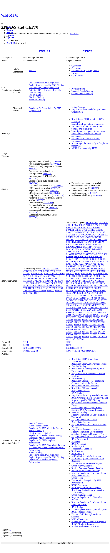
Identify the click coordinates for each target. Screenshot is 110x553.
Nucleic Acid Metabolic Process (85, 526)
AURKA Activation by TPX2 (84, 148)
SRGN (79, 295)
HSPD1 (84, 259)
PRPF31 (102, 283)
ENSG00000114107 (75, 348)
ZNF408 (100, 324)
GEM (98, 252)
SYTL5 (102, 298)
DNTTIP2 (102, 239)
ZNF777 (69, 336)
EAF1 (90, 242)
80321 (68, 342)
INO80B (95, 259)
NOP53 (82, 276)
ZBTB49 (70, 315)
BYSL (84, 230)
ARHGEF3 (71, 225)
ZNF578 (77, 332)
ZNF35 (85, 324)
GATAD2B (84, 252)
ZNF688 (85, 334)
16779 (68, 345)
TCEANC (70, 303)
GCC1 (92, 252)
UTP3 (83, 310)
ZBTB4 (86, 312)
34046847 (92, 193)
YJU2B (34, 288)
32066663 (58, 186)
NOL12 (69, 276)
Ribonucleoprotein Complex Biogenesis (88, 521)
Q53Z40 (34, 351)
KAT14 (69, 264)
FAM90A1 (99, 249)
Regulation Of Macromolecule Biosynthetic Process (84, 389)
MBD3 (94, 269)
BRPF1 (78, 230)
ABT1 (88, 222)
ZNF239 (77, 322)
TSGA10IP (92, 305)
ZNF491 (77, 329)
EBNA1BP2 (98, 242)
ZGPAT (81, 317)
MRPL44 (70, 273)
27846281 (54, 190)
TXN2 (84, 307)
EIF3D (69, 244)
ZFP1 (68, 317)
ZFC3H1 (97, 315)
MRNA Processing (79, 519)
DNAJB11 (93, 239)
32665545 (33, 178)
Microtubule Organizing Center (85, 70)
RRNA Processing (79, 485)
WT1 (94, 310)
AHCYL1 (46, 269)
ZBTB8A (78, 315)
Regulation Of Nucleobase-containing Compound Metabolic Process (45, 436)
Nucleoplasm (77, 451)
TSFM (84, 305)
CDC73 (86, 235)
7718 (25, 342)
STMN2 (98, 295)
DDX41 (78, 239)
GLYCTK (70, 254)
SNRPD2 (86, 293)
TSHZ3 (100, 305)
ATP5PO (97, 225)
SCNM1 (97, 288)
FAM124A (48, 273)
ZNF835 (85, 336)
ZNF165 (44, 51)
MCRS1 (69, 271)
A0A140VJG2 (72, 351)
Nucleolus (75, 441)
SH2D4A (102, 290)
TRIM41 (27, 288)
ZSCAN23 (80, 339)
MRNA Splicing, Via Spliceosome (86, 456)
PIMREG (100, 278)
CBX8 (92, 232)
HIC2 (91, 256)
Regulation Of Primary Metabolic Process (89, 395)
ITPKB (88, 261)
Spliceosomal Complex (81, 449)
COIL (82, 237)
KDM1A (88, 264)
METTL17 (84, 271)
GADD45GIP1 (72, 252)
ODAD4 (78, 278)
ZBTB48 (102, 312)
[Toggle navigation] (2, 23)
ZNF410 (69, 327)
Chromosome (77, 478)
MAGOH (86, 269)
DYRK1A (82, 242)
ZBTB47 (93, 312)
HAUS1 (69, 256)
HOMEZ (38, 276)
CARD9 (77, 232)
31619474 (33, 169)
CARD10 (55, 269)
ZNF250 (59, 288)
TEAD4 (78, 303)
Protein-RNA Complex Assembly (85, 470)
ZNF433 (93, 327)
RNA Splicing (77, 453)
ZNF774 (27, 293)
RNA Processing (78, 444)
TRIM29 (102, 303)
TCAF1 (97, 300)
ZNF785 (77, 336)
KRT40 (56, 276)
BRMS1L (70, 230)
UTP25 (77, 310)
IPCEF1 (69, 261)
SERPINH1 (80, 290)
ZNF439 (101, 327)
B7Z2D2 (83, 351)
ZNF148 (104, 317)
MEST (76, 271)
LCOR (80, 266)
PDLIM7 (53, 283)
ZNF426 (85, 327)
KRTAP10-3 (28, 278)
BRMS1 (96, 227)
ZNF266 (101, 322)
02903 (26, 345)
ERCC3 (69, 247)
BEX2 (83, 227)
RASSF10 (88, 286)
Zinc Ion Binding (36, 97)
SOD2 (100, 293)
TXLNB (77, 307)
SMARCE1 (77, 293)
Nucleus (32, 70)
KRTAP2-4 (50, 281)
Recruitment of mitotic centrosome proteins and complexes (86, 127)
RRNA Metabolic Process (82, 524)
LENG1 (86, 266)
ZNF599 (93, 332)
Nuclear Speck (77, 446)
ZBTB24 (78, 312)
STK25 (91, 295)
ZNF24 (52, 288)
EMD (33, 273)
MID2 (38, 283)
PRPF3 (95, 283)
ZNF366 (92, 324)
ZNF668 (58, 290)
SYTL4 (95, 298)
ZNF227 (69, 322)
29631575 (93, 188)
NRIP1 (97, 276)
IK (90, 259)
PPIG (91, 281)
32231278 (48, 202)
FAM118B (78, 247)
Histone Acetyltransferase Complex (86, 463)
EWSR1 (39, 273)
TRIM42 (77, 305)
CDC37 (79, 235)
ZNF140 (96, 317)
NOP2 (76, 276)
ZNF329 (77, 324)
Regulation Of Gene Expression (85, 386)
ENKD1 (100, 244)
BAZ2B (77, 227)
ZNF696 (93, 334)
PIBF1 (93, 278)
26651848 (53, 207)
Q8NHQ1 (91, 351)
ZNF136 (88, 317)
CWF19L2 (90, 237)
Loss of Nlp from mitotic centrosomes (87, 124)
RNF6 (84, 288)
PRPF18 (87, 283)
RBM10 (97, 286)
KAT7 (50, 276)
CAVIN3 (85, 232)
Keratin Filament (36, 423)
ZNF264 (93, 322)
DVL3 (58, 271)
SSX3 (84, 295)
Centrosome (76, 68)
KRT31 (101, 264)
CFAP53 (70, 237)
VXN (89, 310)
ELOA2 (26, 273)
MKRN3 (101, 271)
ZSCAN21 (70, 339)
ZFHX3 (104, 315)
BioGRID (10, 43)
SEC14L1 (70, 290)
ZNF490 (69, 329)
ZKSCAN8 (43, 288)
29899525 (40, 200)
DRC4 (69, 242)
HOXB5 (69, 259)
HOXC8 (77, 259)
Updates (10, 37)
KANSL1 (104, 261)
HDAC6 (85, 256)
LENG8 (93, 266)
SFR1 (95, 290)
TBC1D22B (78, 300)
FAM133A (97, 247)
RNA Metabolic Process (81, 512)
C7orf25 (99, 230)
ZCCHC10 (87, 315)
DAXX (98, 237)
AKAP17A (103, 222)
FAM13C (70, 249)
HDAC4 (77, 256)
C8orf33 (69, 232)
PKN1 (68, 281)
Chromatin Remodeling (81, 495)
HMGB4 (98, 256)
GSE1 (104, 254)
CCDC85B (37, 271)
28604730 (33, 212)
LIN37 (101, 266)
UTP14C (70, 310)
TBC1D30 (88, 300)
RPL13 (90, 288)
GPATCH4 (91, 254)
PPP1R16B (99, 281)
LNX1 (69, 269)
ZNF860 (93, 336)
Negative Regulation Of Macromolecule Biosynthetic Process (88, 474)
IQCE (76, 261)
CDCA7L (94, 235)
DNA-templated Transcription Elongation (89, 509)
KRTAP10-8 (51, 278)
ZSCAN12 (102, 336)
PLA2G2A (76, 281)
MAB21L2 (77, 269)
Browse (9, 30)
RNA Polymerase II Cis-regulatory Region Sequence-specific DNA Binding (46, 84)
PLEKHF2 (28, 286)
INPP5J (102, 259)
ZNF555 (85, 329)
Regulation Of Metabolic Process (85, 429)
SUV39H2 (80, 298)
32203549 (55, 161)
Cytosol (74, 73)
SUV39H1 (58, 286)
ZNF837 (35, 293)
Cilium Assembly (79, 107)
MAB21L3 (31, 283)
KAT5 (75, 264)
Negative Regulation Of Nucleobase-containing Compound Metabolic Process (89, 433)
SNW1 (94, 293)
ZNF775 (101, 334)
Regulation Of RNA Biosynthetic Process (47, 445)
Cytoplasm (76, 66)
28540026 (47, 173)
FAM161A (79, 249)
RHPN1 (69, 288)
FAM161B (89, 249)
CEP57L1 (103, 235)
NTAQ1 (45, 283)
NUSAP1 (70, 278)
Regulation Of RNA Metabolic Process (46, 428)
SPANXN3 (71, 295)
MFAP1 (93, 271)
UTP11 (96, 307)
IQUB (81, 261)
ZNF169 (77, 319)
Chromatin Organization (82, 466)
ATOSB (89, 225)
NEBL (77, 273)
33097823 (55, 164)
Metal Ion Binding (37, 100)
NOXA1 (90, 276)
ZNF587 (85, 332)
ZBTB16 (70, 312)
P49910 (26, 351)
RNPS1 (40, 286)
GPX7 (98, 254)
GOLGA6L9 (59, 273)
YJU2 (99, 310)
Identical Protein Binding (82, 91)
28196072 (96, 195)
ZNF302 (69, 324)
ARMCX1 (80, 225)
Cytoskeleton (77, 75)
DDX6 (85, 239)
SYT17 (88, 298)
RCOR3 (104, 286)
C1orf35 (91, 230)
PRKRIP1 (79, 283)
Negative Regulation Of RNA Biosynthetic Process (84, 420)
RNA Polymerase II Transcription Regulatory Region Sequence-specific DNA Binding (87, 490)
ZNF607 (101, 332)
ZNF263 (27, 290)
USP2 (90, 307)
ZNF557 (93, 329)
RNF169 (77, 288)
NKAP (96, 273)
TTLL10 (70, 307)
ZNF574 (69, 332)
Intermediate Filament (38, 426)
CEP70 (87, 51)
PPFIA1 (85, 281)
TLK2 (85, 303)
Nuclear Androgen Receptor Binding (87, 468)
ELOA (75, 244)
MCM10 (101, 269)
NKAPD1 (103, 273)
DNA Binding (35, 92)
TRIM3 (69, 305)
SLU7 (68, 293)
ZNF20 (92, 319)
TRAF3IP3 (93, 303)
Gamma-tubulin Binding (82, 93)
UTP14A (104, 307)
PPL (35, 286)
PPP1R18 (70, 283)
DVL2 (52, 271)
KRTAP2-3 (39, 281)
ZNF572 (50, 290)
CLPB (76, 237)
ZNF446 (42, 290)
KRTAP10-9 (28, 281)
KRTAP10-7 (40, 278)
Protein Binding (36, 95)
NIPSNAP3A (86, 273)
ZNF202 (99, 319)
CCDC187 (100, 232)
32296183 (74, 33)
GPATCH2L (28, 276)
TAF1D (69, 300)
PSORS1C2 (79, 286)
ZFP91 (74, 317)
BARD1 (69, 227)
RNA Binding (77, 507)
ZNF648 (69, 334)
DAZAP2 (70, 239)
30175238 (59, 195)
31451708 (33, 183)
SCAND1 (48, 286)
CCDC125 (28, 271)
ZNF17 (85, 319)
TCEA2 (104, 300)
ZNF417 (35, 290)
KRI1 (95, 264)
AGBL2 (94, 222)
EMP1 (94, 244)
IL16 (45, 276)
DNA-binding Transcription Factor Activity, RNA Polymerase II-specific (45, 88)
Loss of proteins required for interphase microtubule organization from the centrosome (88, 133)
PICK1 (61, 283)
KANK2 (95, 261)
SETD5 (89, 290)
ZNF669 (77, 334)
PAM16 (86, 278)
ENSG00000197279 (32, 348)
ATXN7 (104, 225)
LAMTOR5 (71, 266)
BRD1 (90, 227)
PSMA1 (69, 286)
